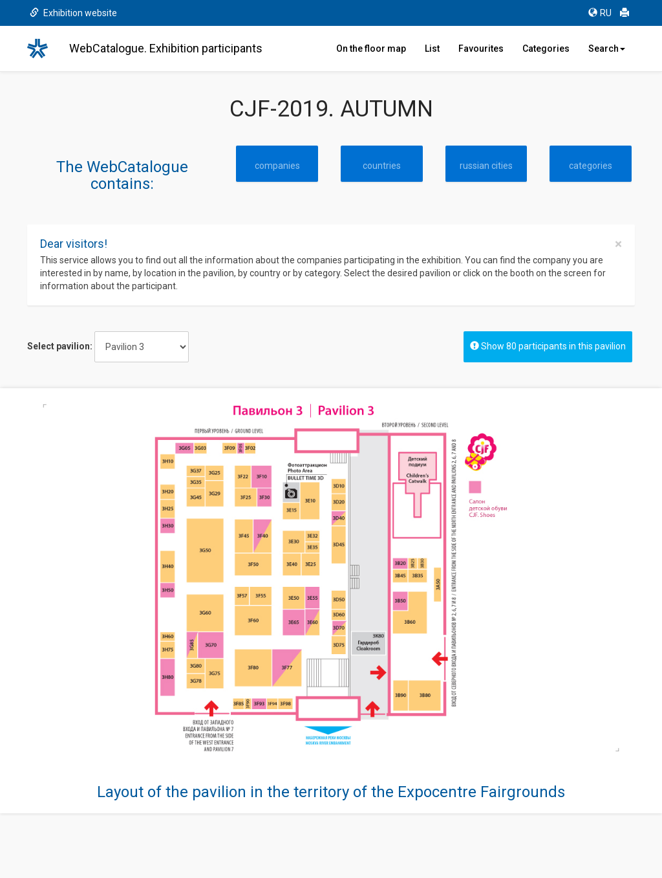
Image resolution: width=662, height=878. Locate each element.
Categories (546, 48)
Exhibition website (73, 13)
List (432, 48)
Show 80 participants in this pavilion (548, 346)
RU (600, 13)
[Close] (618, 244)
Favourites (481, 48)
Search (606, 48)
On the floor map (371, 48)
